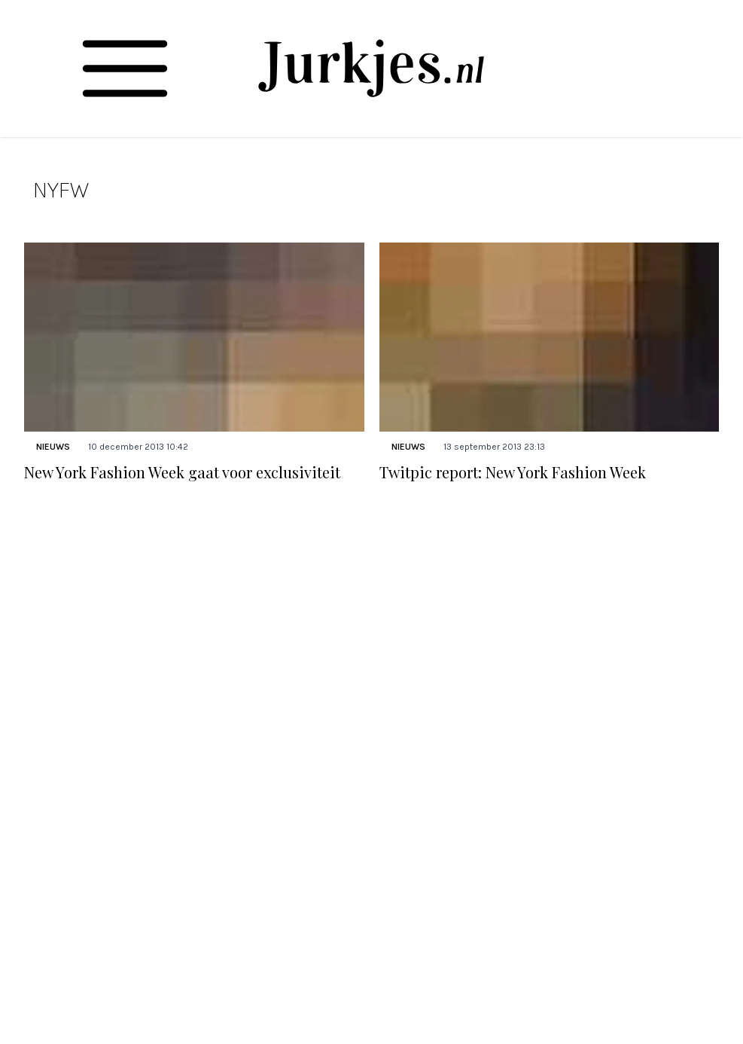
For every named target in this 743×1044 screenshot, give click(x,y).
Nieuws (53, 446)
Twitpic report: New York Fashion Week (512, 472)
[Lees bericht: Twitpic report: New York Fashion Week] (549, 337)
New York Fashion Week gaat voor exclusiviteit (182, 472)
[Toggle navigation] (125, 68)
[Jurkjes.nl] (371, 68)
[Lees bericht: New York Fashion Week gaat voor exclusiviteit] (194, 337)
